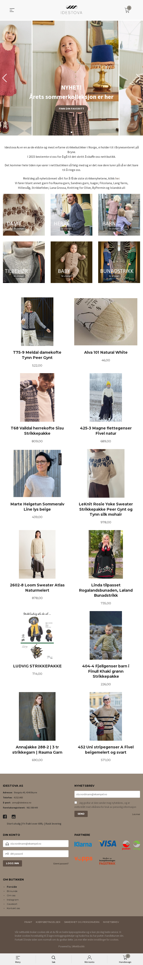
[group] (71, 78)
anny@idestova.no (21, 804)
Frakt (28, 923)
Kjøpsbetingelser (48, 923)
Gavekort (12, 905)
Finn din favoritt (71, 108)
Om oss (11, 897)
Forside (12, 888)
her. (117, 178)
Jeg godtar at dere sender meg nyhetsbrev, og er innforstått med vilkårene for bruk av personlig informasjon (105, 807)
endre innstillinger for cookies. (103, 941)
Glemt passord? (61, 865)
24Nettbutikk (78, 948)
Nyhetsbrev (111, 923)
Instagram (13, 901)
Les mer (136, 816)
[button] (138, 78)
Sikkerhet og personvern (81, 923)
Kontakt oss (13, 909)
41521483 (18, 799)
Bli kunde (12, 892)
